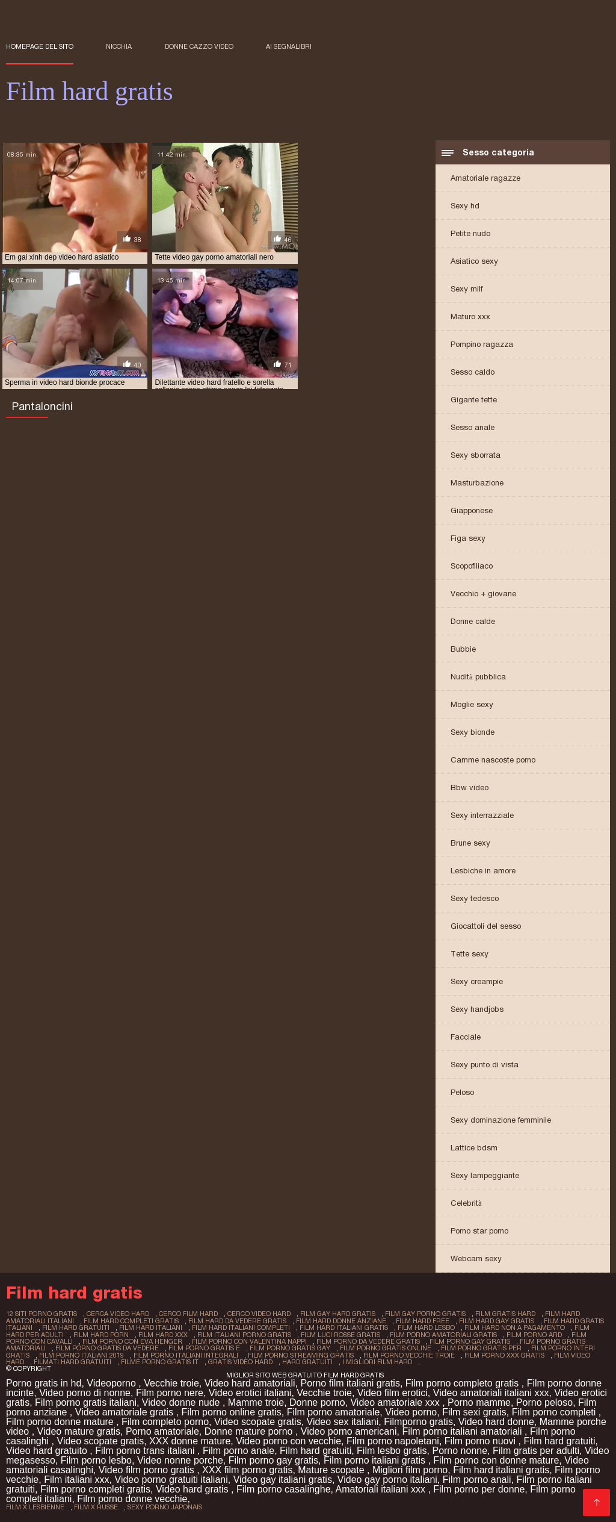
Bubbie (463, 650)
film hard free (422, 1321)
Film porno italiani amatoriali (463, 1431)
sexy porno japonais (165, 1506)
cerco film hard (188, 1314)
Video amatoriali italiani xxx (491, 1392)
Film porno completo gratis (463, 1382)
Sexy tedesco (475, 899)
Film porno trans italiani (146, 1450)
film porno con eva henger (132, 1341)
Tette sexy (469, 954)
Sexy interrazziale (482, 816)
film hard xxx (163, 1334)
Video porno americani (349, 1431)
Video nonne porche (180, 1460)
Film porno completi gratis (95, 1488)
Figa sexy (468, 539)
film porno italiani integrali (186, 1354)
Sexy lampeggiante (485, 1176)
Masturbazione (477, 483)
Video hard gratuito (48, 1450)
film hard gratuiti (75, 1328)
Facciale (466, 1038)
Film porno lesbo (96, 1460)
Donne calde (473, 622)
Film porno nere (169, 1392)
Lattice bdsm (474, 1148)
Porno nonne (459, 1450)
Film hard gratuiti (559, 1440)
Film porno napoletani (392, 1440)
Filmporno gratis (418, 1421)
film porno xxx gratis (504, 1354)
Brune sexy (470, 844)
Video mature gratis (78, 1431)
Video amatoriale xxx (396, 1402)
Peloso (462, 1093)
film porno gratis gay (290, 1348)
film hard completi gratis (131, 1321)
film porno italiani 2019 (81, 1354)
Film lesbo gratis (392, 1450)
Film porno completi (555, 1411)
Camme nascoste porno (493, 761)
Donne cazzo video (199, 46)
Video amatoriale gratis (125, 1411)
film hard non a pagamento (514, 1328)
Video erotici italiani (250, 1392)
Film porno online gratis (231, 1411)
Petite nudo (470, 234)
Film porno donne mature (61, 1421)
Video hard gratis (193, 1488)
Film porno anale (238, 1450)
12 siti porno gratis (41, 1314)
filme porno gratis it (160, 1361)
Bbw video (469, 788)
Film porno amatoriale (333, 1411)
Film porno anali (477, 1479)
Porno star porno (479, 1232)
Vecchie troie (171, 1382)
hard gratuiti (307, 1361)
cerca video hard (118, 1314)
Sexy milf (466, 290)
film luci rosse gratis (340, 1334)
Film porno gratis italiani (86, 1402)
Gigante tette (474, 400)
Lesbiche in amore (483, 871)
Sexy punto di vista (485, 1065)
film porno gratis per (481, 1348)
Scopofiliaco (472, 567)
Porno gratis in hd (43, 1382)
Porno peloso (544, 1402)
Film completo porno (165, 1421)
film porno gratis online (385, 1348)
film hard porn (101, 1334)
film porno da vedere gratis (368, 1341)
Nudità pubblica (478, 677)
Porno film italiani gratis (349, 1382)
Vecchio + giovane (483, 594)
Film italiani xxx (76, 1479)
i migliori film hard (377, 1361)
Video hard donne (496, 1421)
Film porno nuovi (482, 1440)
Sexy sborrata (475, 456)
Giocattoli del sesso (486, 927)
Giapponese (472, 511)
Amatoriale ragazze (485, 179)
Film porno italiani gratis (376, 1460)
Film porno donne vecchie (132, 1498)
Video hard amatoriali (250, 1382)
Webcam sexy (476, 1259)
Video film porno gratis (148, 1469)
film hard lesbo (426, 1328)
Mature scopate (332, 1469)
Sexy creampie (477, 982)
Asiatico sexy (474, 262)
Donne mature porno (250, 1431)
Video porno (411, 1411)
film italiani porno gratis (244, 1334)
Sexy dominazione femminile (501, 1121)
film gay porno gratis (425, 1314)
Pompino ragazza (482, 345)
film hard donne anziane (341, 1321)
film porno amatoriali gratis (443, 1334)
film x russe (96, 1506)
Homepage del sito (39, 46)
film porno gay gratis (470, 1341)
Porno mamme (479, 1402)
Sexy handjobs (477, 1010)
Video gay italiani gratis (282, 1479)
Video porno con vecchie (288, 1440)
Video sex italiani (343, 1421)
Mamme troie (256, 1402)
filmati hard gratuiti (72, 1361)
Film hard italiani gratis (501, 1469)
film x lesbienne (35, 1506)
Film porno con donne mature (496, 1460)
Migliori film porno (410, 1469)
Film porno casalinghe (283, 1488)
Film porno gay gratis (273, 1460)
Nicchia (119, 46)
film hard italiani (150, 1328)
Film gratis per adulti (536, 1450)
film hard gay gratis (496, 1321)
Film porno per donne (479, 1488)
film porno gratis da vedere (107, 1348)
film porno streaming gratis (301, 1354)
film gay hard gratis (337, 1314)
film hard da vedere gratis (237, 1321)
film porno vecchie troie (409, 1354)
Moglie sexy (472, 705)
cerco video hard (259, 1314)
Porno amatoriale (162, 1431)
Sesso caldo (472, 373)
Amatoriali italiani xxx (382, 1488)
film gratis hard (505, 1314)
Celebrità (466, 1204)
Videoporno (112, 1382)
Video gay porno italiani (387, 1479)
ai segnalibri (289, 46)
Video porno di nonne (85, 1392)
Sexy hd (465, 206)
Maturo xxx (470, 317)
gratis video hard (240, 1361)
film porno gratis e (204, 1348)
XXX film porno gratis (247, 1469)
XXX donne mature (189, 1440)
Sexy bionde (472, 733)
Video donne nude (182, 1402)
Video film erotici (392, 1392)
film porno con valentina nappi (249, 1341)
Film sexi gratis (474, 1411)
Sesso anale (472, 428)
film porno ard (534, 1334)
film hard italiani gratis (344, 1328)
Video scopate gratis (257, 1421)
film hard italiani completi (241, 1328)
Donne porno (317, 1402)
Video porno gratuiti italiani (171, 1479)
